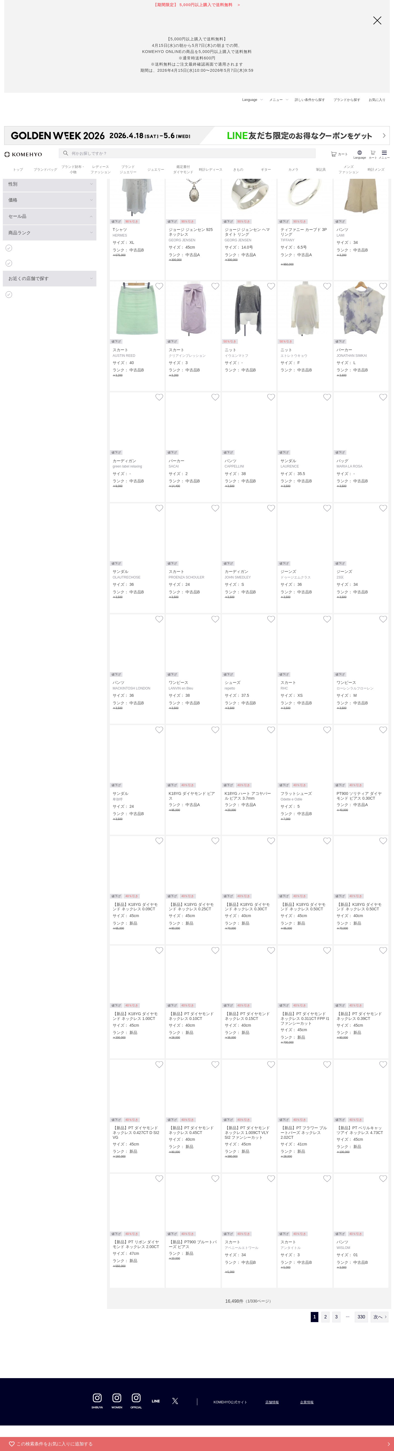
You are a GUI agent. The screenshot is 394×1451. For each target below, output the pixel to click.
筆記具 (321, 170)
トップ (18, 170)
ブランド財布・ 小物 (73, 169)
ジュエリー (155, 170)
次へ (378, 1317)
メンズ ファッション (349, 169)
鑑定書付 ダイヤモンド (183, 169)
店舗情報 (272, 1402)
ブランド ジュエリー (128, 169)
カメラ (293, 170)
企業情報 (307, 1402)
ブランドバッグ (45, 170)
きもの (238, 170)
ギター (266, 170)
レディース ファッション (101, 169)
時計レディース (211, 170)
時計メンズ (376, 170)
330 (361, 1317)
